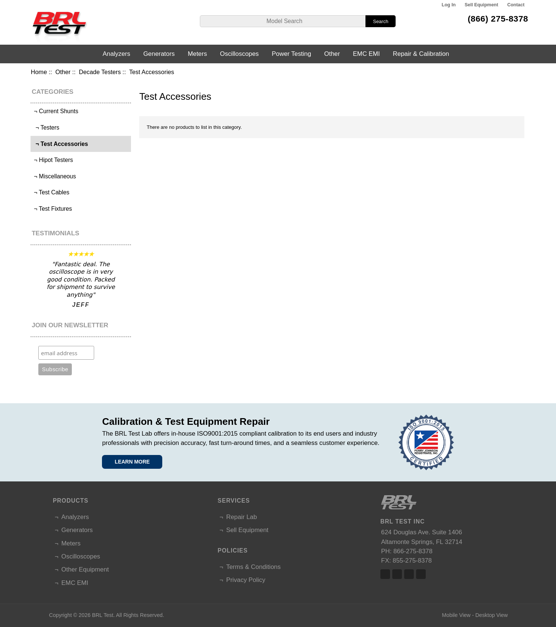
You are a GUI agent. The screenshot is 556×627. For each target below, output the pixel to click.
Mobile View (456, 615)
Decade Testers (100, 72)
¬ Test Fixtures (52, 209)
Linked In (409, 574)
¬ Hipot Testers (52, 160)
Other (63, 72)
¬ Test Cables (51, 192)
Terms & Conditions (253, 566)
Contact (515, 4)
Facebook (385, 574)
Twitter (397, 574)
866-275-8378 (412, 551)
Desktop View (491, 615)
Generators (159, 53)
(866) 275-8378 (498, 18)
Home (39, 72)
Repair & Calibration (421, 53)
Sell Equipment (481, 4)
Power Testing (291, 53)
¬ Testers (46, 127)
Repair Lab (241, 517)
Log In (449, 4)
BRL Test (102, 615)
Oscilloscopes (239, 53)
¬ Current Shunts (55, 111)
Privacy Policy (245, 579)
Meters (197, 53)
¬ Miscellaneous (54, 176)
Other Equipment (85, 569)
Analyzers (116, 53)
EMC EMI (366, 53)
